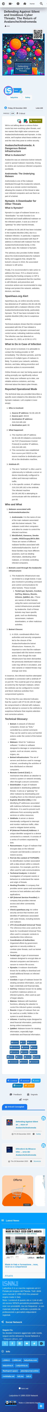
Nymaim (14, 1042)
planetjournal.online (30, 1371)
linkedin (18, 1086)
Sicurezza (37, 1161)
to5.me (20, 1376)
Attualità (9, 1276)
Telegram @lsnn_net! (12, 1339)
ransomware (13, 1062)
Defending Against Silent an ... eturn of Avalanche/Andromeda (27, 1125)
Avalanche (31, 1042)
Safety (27, 97)
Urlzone (27, 1057)
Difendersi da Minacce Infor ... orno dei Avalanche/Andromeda (26, 1152)
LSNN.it (6, 1360)
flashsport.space (10, 1371)
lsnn (16, 90)
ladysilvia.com (30, 1360)
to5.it (28, 1376)
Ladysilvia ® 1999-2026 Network (23, 1396)
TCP (23, 1042)
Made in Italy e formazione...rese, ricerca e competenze (21, 1265)
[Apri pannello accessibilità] (18, 3)
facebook (24, 1081)
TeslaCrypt (14, 1052)
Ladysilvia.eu (22, 1365)
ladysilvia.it (8, 1365)
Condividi (12, 1081)
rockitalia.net (8, 1376)
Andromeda (14, 1047)
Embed (29, 1086)
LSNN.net (17, 1360)
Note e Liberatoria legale (29, 1403)
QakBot (36, 1057)
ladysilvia (14, 97)
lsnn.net (23, 1388)
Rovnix (19, 1057)
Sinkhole (23, 1062)
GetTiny (33, 1052)
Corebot (24, 1052)
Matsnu (10, 1057)
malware (25, 1047)
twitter (36, 1081)
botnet (33, 1047)
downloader (34, 1062)
